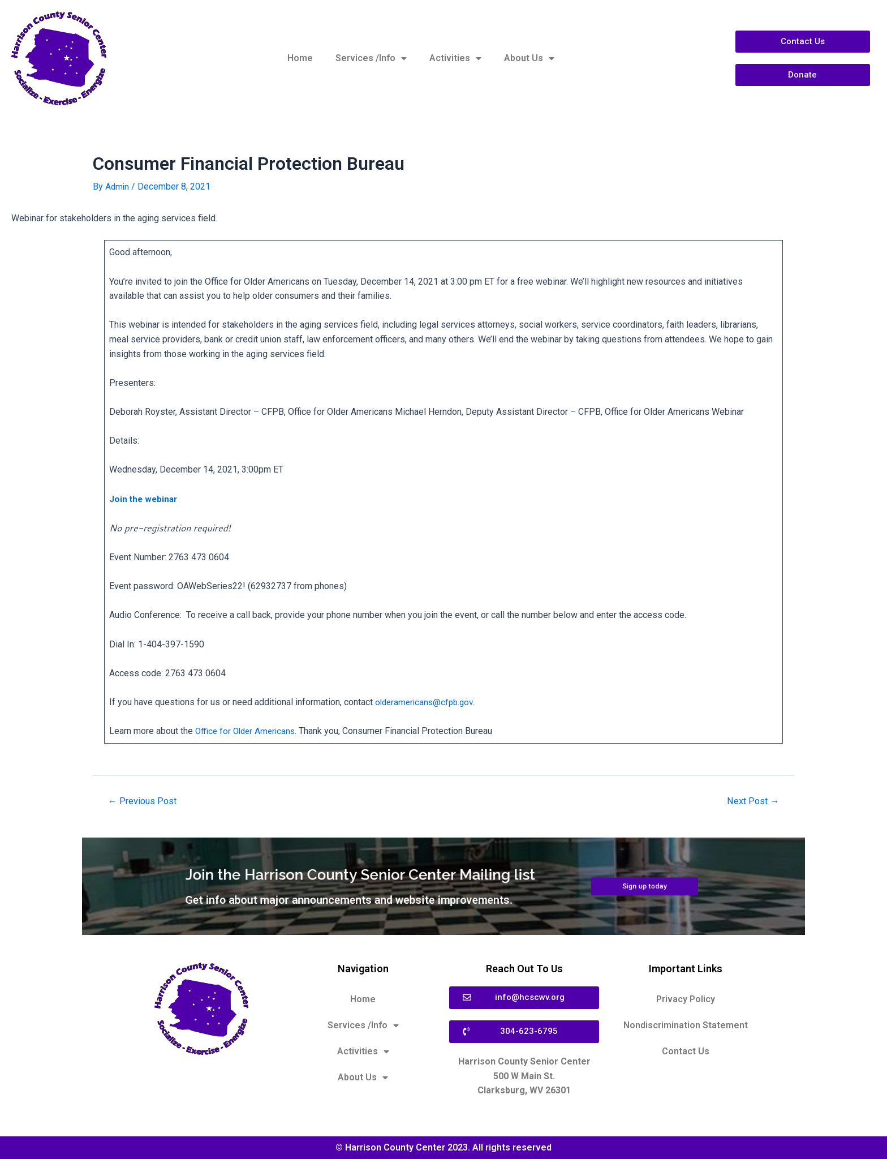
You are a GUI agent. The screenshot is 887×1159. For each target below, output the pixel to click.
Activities (455, 58)
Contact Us (685, 1051)
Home (300, 58)
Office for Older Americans (247, 731)
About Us (529, 58)
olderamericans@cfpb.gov (426, 702)
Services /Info (371, 58)
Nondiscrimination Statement (685, 1025)
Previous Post (144, 801)
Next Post (751, 801)
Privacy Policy (685, 999)
